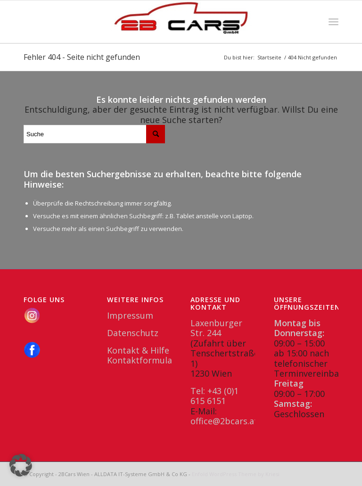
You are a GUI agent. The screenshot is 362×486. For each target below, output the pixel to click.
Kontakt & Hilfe (138, 350)
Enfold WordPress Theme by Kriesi (236, 474)
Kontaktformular (141, 360)
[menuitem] (333, 21)
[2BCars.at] (181, 21)
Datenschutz (132, 332)
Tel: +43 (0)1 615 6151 (214, 395)
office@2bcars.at (224, 421)
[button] (20, 465)
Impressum (130, 315)
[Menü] (333, 21)
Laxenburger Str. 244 (216, 327)
